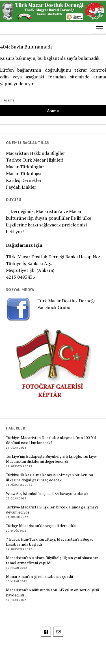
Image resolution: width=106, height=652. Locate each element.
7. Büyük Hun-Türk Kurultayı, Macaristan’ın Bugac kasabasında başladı (49, 542)
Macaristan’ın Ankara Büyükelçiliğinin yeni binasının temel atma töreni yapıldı (52, 560)
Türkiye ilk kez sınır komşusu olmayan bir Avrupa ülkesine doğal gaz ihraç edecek (49, 477)
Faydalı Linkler (21, 187)
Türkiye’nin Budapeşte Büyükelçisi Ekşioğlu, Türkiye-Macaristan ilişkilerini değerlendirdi (52, 459)
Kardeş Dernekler (24, 180)
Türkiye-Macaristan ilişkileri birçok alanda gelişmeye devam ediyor (52, 510)
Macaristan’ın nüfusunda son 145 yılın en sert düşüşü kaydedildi (52, 592)
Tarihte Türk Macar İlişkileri (34, 160)
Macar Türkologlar (25, 167)
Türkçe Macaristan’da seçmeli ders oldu (41, 525)
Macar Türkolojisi (23, 173)
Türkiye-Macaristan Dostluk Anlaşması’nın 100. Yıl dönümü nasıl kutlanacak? (51, 440)
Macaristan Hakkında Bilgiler (35, 153)
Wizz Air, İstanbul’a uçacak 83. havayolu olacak (47, 493)
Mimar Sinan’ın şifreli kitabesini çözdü (39, 576)
